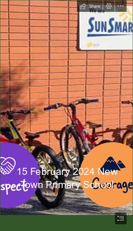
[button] (90, 6)
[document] (66, 115)
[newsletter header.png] (66, 107)
